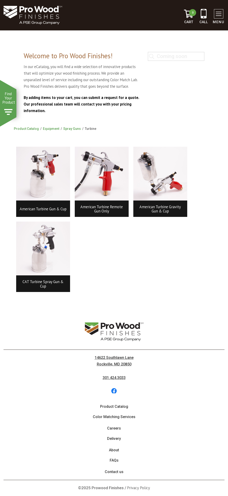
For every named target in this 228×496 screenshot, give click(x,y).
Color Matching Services (114, 417)
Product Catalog (26, 129)
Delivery (114, 438)
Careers (114, 428)
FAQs (114, 460)
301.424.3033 (114, 378)
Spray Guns (72, 129)
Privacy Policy (138, 487)
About (114, 450)
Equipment (51, 129)
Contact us (114, 472)
